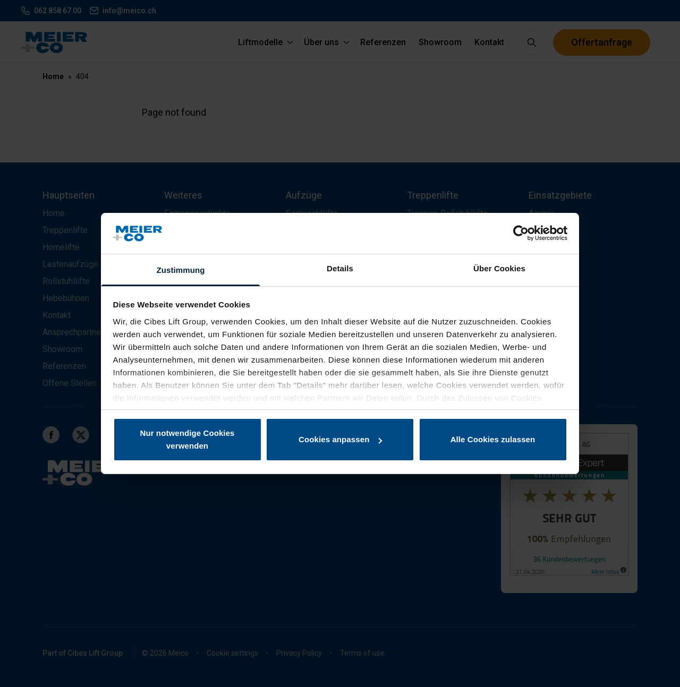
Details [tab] (340, 268)
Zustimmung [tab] (181, 269)
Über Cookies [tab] (499, 268)
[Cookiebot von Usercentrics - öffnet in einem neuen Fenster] (520, 233)
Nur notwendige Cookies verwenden (187, 439)
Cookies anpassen (340, 439)
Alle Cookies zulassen (493, 439)
